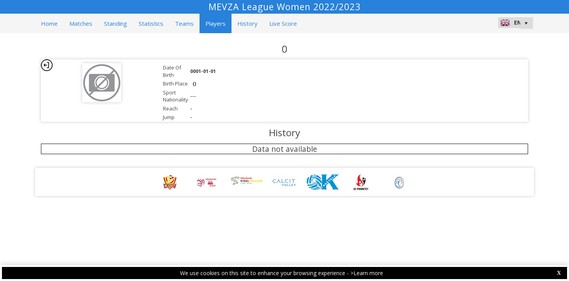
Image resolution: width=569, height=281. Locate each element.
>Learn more (366, 273)
